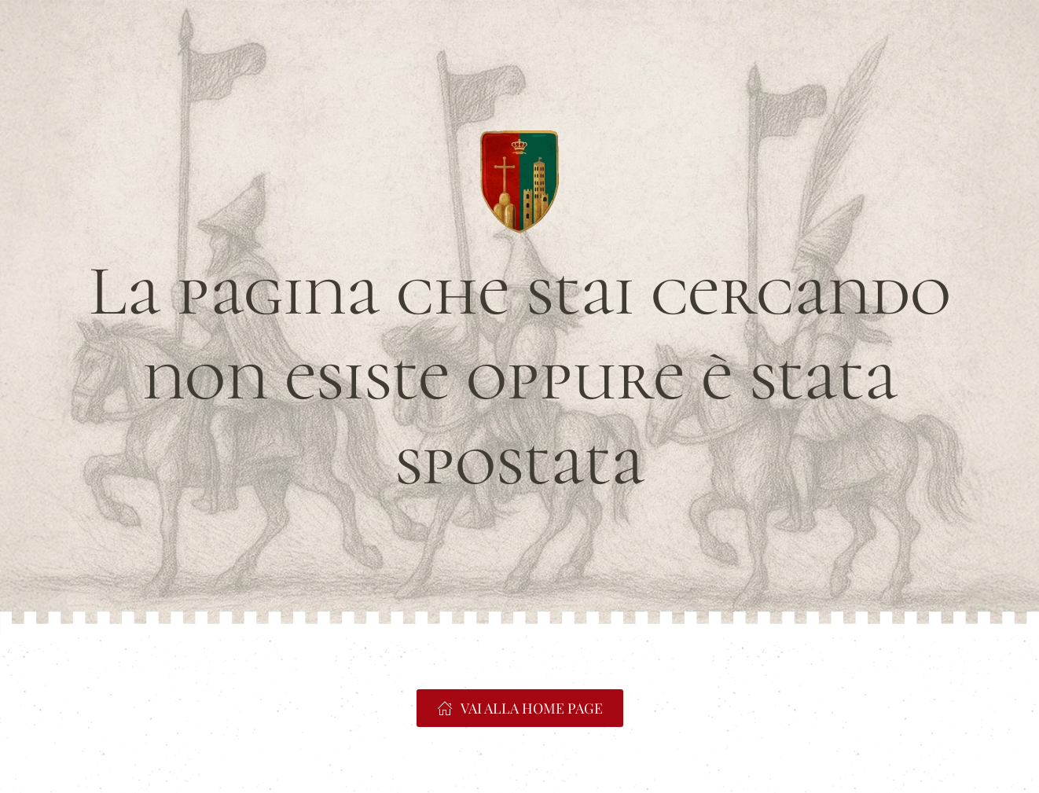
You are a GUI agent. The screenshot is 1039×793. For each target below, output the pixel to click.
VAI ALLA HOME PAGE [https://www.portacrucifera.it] (520, 708)
